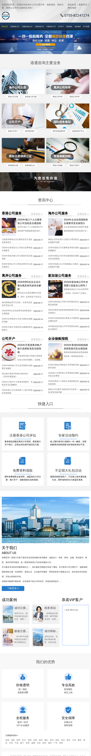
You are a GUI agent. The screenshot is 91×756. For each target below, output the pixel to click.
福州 (50, 743)
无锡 (7, 740)
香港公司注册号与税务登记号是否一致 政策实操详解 (63, 390)
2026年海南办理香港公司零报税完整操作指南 (63, 366)
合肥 (35, 740)
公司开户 (61, 26)
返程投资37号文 (78, 131)
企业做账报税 (58, 339)
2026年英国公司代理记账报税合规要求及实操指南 (63, 257)
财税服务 (69, 26)
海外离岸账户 (30, 131)
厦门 (22, 743)
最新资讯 (83, 4)
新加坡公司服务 (59, 276)
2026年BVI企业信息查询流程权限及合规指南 (17, 312)
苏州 (52, 740)
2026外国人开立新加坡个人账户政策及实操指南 (17, 391)
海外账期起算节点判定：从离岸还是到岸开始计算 (17, 303)
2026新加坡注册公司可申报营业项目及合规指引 (63, 327)
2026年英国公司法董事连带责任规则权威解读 (63, 249)
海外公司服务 (58, 213)
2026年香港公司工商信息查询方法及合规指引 (17, 265)
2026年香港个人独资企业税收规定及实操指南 (63, 382)
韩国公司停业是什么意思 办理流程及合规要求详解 (63, 240)
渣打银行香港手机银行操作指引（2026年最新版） (15, 375)
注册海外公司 (51, 26)
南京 (68, 740)
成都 (33, 743)
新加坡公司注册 (31, 97)
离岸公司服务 (12, 276)
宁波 (16, 743)
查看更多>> (37, 214)
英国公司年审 (75, 97)
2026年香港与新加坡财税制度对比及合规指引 (63, 311)
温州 (41, 740)
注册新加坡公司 (27, 26)
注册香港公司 (14, 26)
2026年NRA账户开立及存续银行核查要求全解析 (17, 366)
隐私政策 (72, 4)
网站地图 (72, 8)
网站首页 (5, 26)
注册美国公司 (39, 26)
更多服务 (78, 26)
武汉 (63, 740)
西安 (57, 740)
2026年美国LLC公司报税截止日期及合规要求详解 (63, 265)
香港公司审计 (75, 165)
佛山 (46, 740)
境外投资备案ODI (59, 131)
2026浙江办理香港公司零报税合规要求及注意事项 (63, 374)
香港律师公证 (30, 165)
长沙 (24, 740)
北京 (39, 743)
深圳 (61, 743)
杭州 (44, 743)
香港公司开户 (13, 131)
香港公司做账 (58, 165)
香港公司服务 (12, 213)
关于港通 (86, 26)
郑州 (18, 740)
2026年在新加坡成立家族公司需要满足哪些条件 (63, 319)
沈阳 (13, 740)
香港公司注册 (13, 97)
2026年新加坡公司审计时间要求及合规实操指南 (63, 303)
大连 (74, 740)
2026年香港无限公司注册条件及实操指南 (17, 257)
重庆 (80, 740)
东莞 (28, 743)
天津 (11, 743)
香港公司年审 (58, 97)
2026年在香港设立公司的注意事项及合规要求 (17, 249)
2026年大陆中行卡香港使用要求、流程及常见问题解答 (17, 383)
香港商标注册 (13, 165)
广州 (55, 743)
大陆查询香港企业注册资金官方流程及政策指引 (17, 240)
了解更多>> (13, 588)
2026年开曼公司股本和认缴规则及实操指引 (17, 328)
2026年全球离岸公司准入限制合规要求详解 (17, 320)
